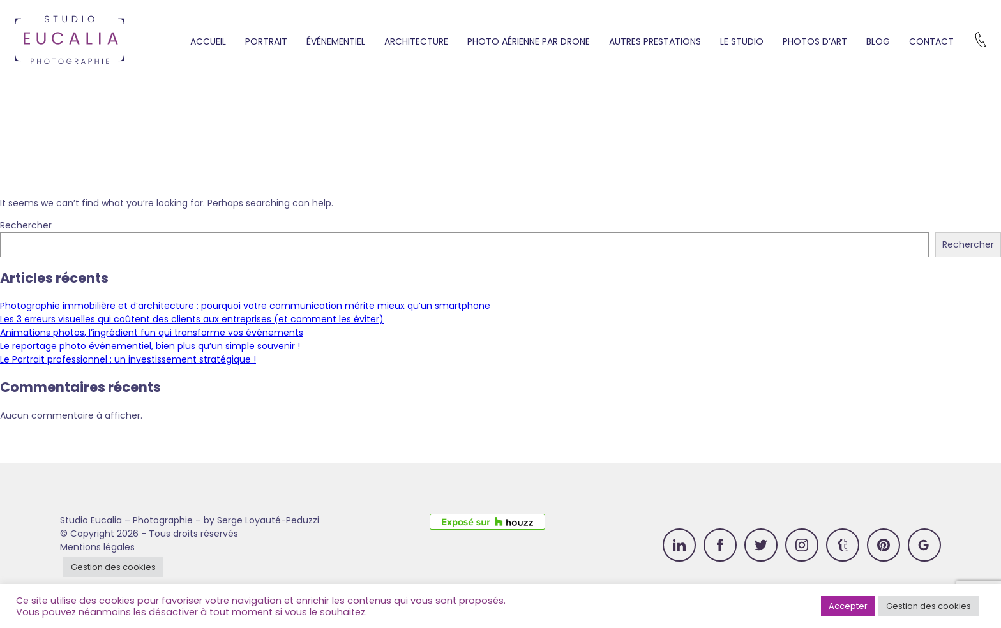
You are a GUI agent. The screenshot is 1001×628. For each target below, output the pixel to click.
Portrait (266, 41)
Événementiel (335, 41)
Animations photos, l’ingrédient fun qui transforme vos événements (151, 332)
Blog (878, 41)
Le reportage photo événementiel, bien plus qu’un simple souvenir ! (150, 346)
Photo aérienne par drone (528, 41)
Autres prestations (655, 41)
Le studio (742, 41)
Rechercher (26, 225)
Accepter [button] (848, 606)
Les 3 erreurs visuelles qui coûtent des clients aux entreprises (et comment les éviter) (192, 319)
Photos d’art (815, 41)
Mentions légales (97, 547)
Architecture (416, 41)
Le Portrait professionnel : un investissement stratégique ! (128, 359)
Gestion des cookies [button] (113, 567)
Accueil (208, 41)
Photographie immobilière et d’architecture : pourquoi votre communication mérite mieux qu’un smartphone (245, 305)
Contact (931, 41)
